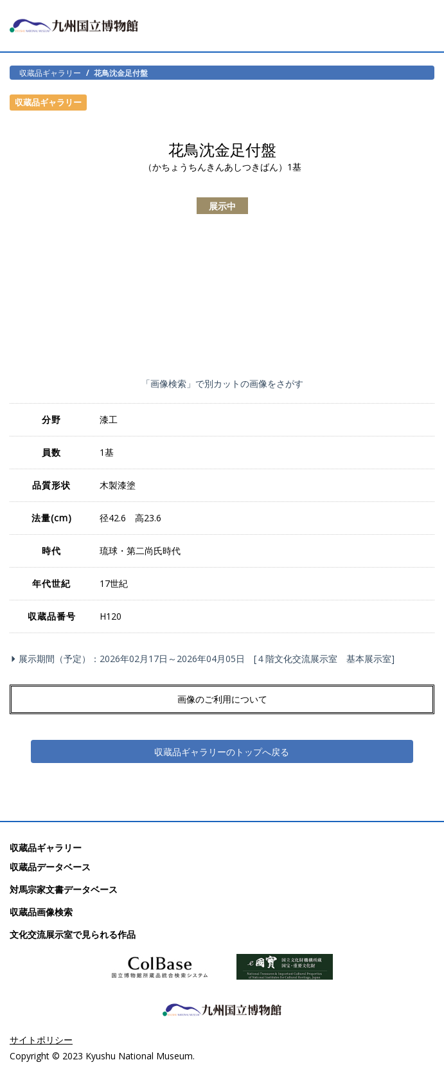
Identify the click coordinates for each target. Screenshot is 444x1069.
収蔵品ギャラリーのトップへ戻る (221, 752)
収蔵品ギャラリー (50, 72)
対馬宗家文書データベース (64, 889)
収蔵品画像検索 (41, 912)
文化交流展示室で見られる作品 (73, 934)
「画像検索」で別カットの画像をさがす (222, 383)
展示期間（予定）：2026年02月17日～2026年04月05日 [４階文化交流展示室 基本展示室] (205, 658)
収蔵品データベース (50, 867)
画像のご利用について (222, 699)
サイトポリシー (41, 1040)
